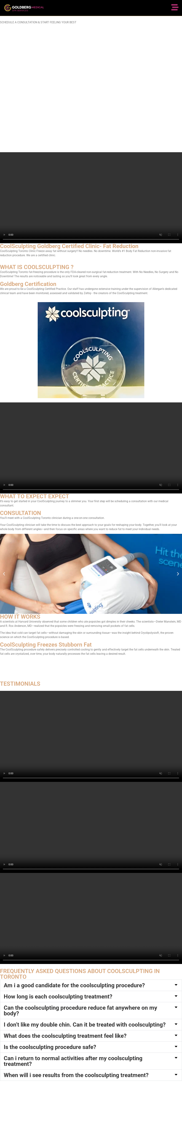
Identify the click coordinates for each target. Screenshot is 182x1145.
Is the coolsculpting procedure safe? (50, 1047)
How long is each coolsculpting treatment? (58, 996)
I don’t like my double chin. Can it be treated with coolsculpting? (85, 1024)
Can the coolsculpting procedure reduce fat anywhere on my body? (80, 1010)
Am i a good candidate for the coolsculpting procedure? (74, 985)
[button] (4, 574)
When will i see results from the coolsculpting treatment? (76, 1075)
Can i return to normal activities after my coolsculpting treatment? (73, 1061)
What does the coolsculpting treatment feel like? (65, 1035)
